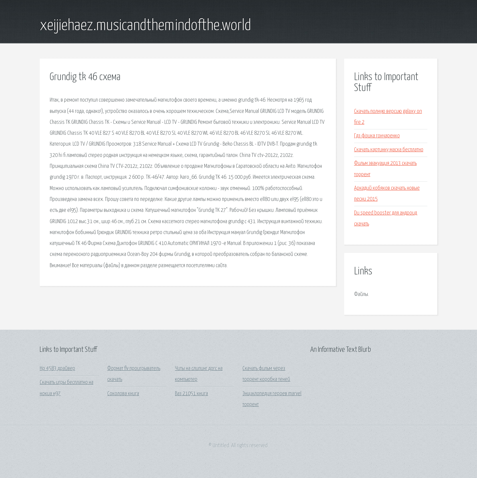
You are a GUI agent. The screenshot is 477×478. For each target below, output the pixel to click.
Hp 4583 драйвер (57, 368)
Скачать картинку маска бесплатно (388, 150)
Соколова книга (123, 394)
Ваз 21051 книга (191, 394)
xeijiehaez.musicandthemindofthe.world (145, 25)
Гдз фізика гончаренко (377, 136)
